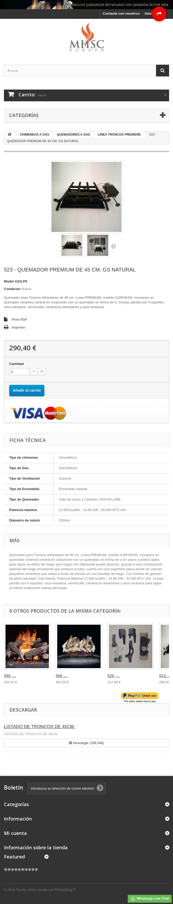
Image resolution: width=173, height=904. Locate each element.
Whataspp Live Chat (149, 898)
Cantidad (16, 364)
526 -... (113, 675)
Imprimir (18, 327)
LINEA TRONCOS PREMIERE (119, 134)
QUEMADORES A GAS (73, 134)
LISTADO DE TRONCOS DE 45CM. (39, 726)
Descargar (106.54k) (86, 743)
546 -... (10, 675)
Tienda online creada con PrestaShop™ (46, 890)
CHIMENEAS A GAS (34, 134)
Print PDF (19, 319)
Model (9, 281)
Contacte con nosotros (121, 13)
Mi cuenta (15, 833)
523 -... (165, 675)
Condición (12, 289)
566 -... (62, 675)
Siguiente (113, 246)
